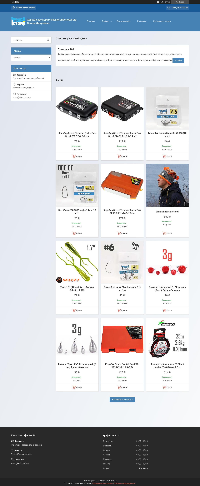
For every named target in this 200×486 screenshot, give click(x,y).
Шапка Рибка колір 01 (167, 211)
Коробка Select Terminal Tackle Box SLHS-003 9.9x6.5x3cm (77, 135)
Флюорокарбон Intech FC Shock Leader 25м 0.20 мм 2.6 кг (167, 366)
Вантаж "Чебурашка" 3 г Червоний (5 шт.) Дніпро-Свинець (167, 289)
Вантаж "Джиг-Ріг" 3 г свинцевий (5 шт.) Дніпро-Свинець (77, 366)
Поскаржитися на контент (102, 483)
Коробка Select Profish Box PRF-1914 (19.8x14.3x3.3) (122, 366)
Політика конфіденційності (124, 483)
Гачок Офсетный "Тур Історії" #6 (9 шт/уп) (122, 289)
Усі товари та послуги (121, 399)
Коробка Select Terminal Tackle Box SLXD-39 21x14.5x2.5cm (122, 212)
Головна (91, 21)
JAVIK (179, 60)
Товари (105, 21)
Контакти (141, 21)
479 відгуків (165, 2)
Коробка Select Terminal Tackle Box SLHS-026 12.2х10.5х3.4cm (122, 135)
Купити (79, 156)
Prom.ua (113, 481)
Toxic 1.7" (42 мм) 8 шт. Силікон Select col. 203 (77, 289)
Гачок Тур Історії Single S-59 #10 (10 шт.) (167, 135)
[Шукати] (48, 40)
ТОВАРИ (17, 57)
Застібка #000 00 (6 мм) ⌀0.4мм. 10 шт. (77, 212)
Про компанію (123, 21)
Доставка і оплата (162, 21)
